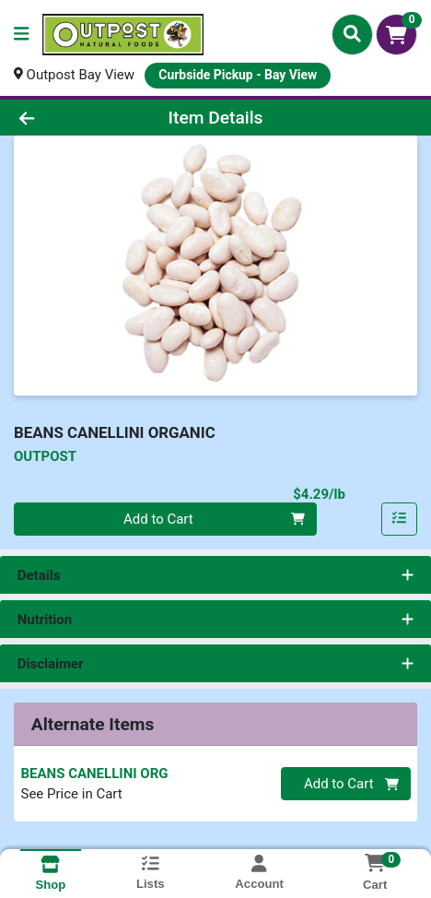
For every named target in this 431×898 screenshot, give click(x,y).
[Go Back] (64, 117)
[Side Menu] (21, 34)
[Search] (352, 34)
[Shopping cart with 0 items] (396, 34)
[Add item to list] (399, 519)
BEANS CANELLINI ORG (95, 773)
